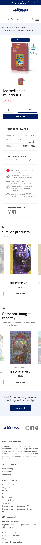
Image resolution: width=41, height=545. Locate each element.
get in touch (20, 408)
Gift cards (6, 494)
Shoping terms (8, 488)
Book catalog (7, 469)
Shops (4, 539)
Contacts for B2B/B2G (11, 536)
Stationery (6, 475)
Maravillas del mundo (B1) (26, 30)
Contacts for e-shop (10, 533)
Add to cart (20, 116)
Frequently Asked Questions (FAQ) (16, 506)
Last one (20, 40)
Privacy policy (8, 497)
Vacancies (6, 503)
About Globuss (8, 500)
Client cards (7, 491)
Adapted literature (9, 30)
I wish (28, 110)
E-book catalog (8, 471)
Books (4, 27)
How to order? (8, 485)
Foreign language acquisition (17, 27)
